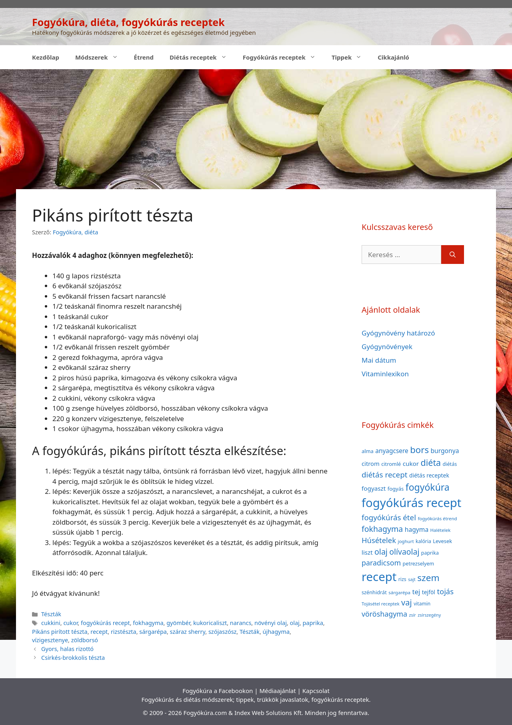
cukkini (50, 623)
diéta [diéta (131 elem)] (431, 462)
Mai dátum (379, 360)
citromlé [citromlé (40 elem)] (391, 463)
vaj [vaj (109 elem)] (406, 602)
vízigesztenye (50, 640)
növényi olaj (270, 623)
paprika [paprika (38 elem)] (430, 552)
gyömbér (178, 623)
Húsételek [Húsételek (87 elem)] (379, 540)
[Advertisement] (256, 129)
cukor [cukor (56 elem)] (411, 463)
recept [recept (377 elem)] (379, 577)
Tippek (351, 57)
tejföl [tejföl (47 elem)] (428, 592)
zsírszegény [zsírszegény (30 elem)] (429, 615)
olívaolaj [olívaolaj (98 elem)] (404, 551)
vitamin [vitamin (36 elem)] (422, 603)
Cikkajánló (393, 57)
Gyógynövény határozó (398, 333)
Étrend (144, 57)
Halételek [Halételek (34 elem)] (440, 530)
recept (99, 631)
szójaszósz (222, 631)
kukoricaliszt (210, 623)
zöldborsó (84, 640)
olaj (295, 623)
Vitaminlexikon (385, 373)
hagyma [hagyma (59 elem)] (416, 529)
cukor (70, 623)
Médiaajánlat (277, 691)
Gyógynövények (387, 346)
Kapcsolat (316, 691)
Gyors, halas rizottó (67, 649)
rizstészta (123, 631)
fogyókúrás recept (105, 623)
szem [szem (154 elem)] (428, 577)
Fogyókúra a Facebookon (217, 691)
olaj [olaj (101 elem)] (381, 551)
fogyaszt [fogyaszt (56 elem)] (374, 488)
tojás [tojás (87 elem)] (445, 591)
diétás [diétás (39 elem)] (450, 464)
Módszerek (100, 57)
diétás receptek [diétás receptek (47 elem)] (429, 475)
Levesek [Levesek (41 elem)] (442, 541)
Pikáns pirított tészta (60, 631)
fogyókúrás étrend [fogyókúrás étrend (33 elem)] (437, 518)
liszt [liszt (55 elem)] (367, 552)
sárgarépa (153, 631)
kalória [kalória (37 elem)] (423, 541)
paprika (312, 623)
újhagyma (276, 631)
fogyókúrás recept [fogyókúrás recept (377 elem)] (411, 503)
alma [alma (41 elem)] (368, 451)
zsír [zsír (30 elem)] (412, 615)
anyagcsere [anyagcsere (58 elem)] (391, 450)
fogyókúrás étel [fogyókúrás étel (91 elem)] (389, 517)
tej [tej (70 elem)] (416, 591)
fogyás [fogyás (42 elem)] (396, 488)
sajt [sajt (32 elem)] (412, 579)
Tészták (51, 614)
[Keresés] (452, 254)
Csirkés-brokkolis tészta (73, 657)
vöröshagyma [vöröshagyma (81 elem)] (384, 614)
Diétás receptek (202, 57)
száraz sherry (188, 631)
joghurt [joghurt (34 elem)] (406, 541)
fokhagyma (148, 623)
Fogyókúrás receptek (283, 57)
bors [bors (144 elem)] (419, 449)
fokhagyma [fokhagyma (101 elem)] (382, 528)
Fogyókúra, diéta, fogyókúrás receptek (128, 22)
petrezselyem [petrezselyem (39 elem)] (418, 563)
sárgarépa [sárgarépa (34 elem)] (399, 592)
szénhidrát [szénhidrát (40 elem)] (374, 592)
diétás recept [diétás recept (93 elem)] (385, 474)
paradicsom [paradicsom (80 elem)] (381, 562)
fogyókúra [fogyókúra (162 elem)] (428, 487)
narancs (241, 623)
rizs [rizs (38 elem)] (402, 579)
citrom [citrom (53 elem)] (371, 463)
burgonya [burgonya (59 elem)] (444, 450)
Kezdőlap (45, 57)
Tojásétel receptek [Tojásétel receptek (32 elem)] (381, 604)
